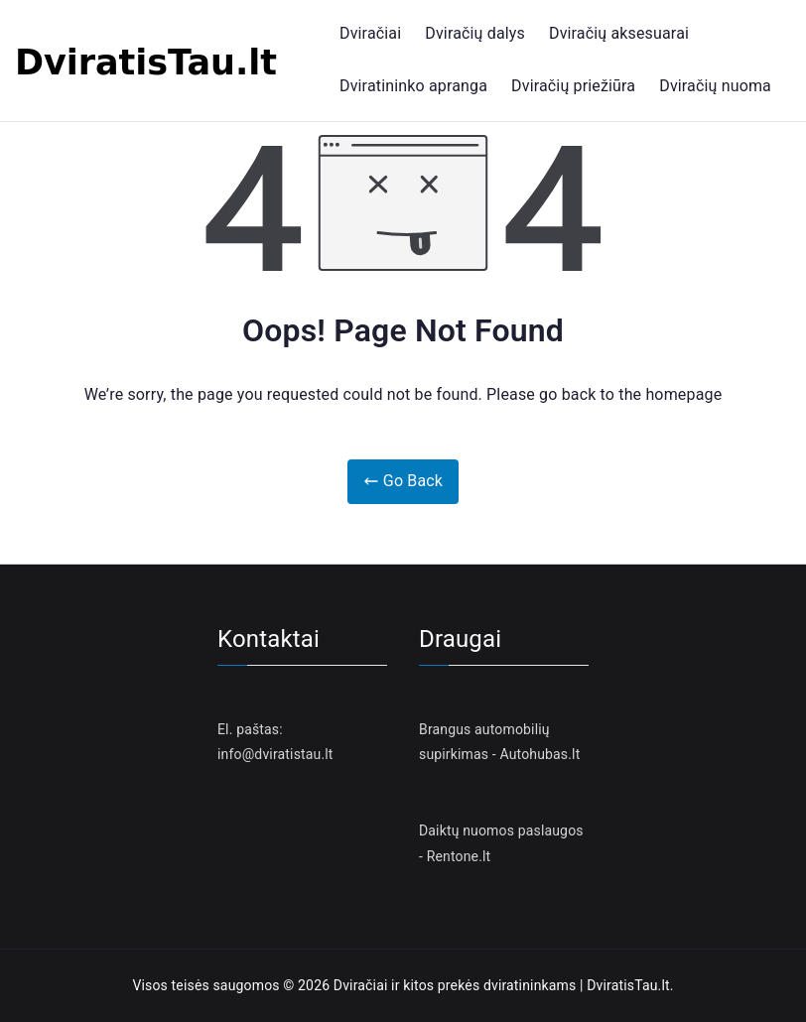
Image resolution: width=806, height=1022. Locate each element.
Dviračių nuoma (715, 85)
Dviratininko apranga (413, 85)
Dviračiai (370, 33)
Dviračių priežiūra (573, 85)
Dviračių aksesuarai (619, 33)
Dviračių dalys (475, 33)
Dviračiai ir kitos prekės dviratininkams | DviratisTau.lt (502, 985)
